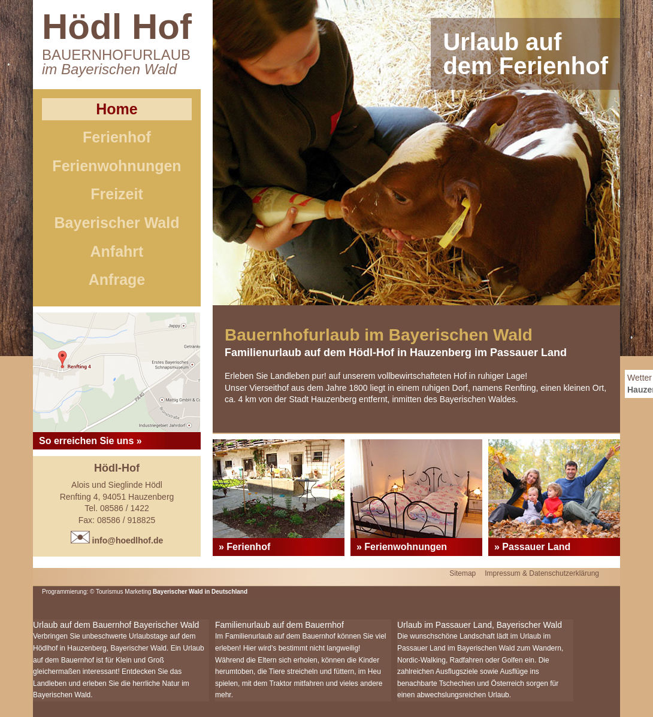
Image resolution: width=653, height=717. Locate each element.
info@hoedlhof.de (117, 540)
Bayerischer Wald (117, 222)
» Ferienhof (244, 547)
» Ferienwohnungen (401, 547)
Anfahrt (117, 251)
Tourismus (110, 591)
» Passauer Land (532, 547)
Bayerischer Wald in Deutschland (200, 591)
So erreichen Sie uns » (90, 441)
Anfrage (117, 279)
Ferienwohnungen (116, 165)
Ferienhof (117, 137)
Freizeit (116, 194)
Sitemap (462, 573)
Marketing (138, 591)
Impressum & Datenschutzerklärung (542, 573)
